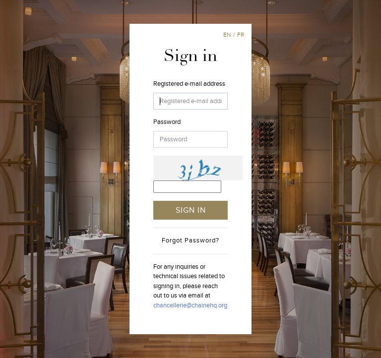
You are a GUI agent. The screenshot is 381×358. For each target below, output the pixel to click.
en (227, 34)
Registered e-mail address (189, 84)
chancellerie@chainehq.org (190, 305)
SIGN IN (191, 210)
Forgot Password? (190, 240)
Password (167, 122)
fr (240, 34)
